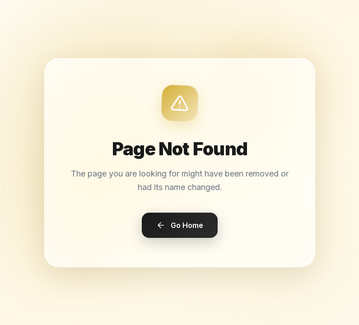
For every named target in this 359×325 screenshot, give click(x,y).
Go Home (179, 224)
